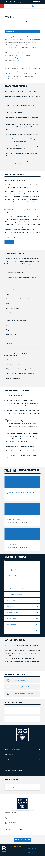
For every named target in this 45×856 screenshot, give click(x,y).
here (19, 60)
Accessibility (31, 852)
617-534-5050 (12, 822)
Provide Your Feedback (22, 839)
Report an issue (14, 846)
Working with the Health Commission (22, 770)
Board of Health (22, 744)
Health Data (22, 759)
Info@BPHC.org (13, 817)
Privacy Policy (32, 848)
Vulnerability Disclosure (35, 849)
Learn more (9, 242)
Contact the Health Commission (22, 749)
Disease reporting (22, 754)
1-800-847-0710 (13, 829)
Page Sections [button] (22, 31)
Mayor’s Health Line (21, 71)
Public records (32, 851)
